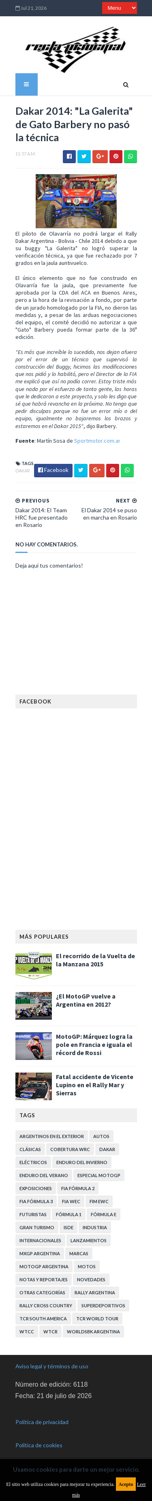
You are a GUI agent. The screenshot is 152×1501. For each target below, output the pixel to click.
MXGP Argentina (39, 1253)
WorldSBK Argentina (93, 1331)
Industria (95, 1227)
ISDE (68, 1227)
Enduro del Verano (43, 1175)
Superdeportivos (103, 1305)
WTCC (26, 1331)
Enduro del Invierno (81, 1162)
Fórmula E (103, 1214)
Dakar (22, 470)
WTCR (50, 1331)
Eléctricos (33, 1162)
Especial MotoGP (98, 1175)
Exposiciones (35, 1188)
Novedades (91, 1279)
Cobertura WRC (70, 1149)
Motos (87, 1266)
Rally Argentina (95, 1292)
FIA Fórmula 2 (77, 1188)
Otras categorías (42, 1292)
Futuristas (33, 1214)
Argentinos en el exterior (51, 1136)
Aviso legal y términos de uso (51, 1366)
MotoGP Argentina (44, 1266)
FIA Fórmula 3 (36, 1201)
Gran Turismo (36, 1227)
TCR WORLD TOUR (97, 1318)
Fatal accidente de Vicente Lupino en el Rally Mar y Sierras (94, 1085)
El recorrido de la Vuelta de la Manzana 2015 (95, 960)
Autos (101, 1136)
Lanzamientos (89, 1240)
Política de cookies (38, 1445)
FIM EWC (99, 1201)
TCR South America (43, 1318)
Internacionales (40, 1240)
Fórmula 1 (68, 1214)
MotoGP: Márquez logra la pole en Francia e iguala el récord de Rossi (94, 1044)
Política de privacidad (42, 1421)
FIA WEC (71, 1201)
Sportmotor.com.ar (97, 440)
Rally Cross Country (45, 1305)
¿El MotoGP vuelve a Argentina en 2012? (86, 1000)
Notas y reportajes (43, 1279)
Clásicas (30, 1149)
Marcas (78, 1253)
